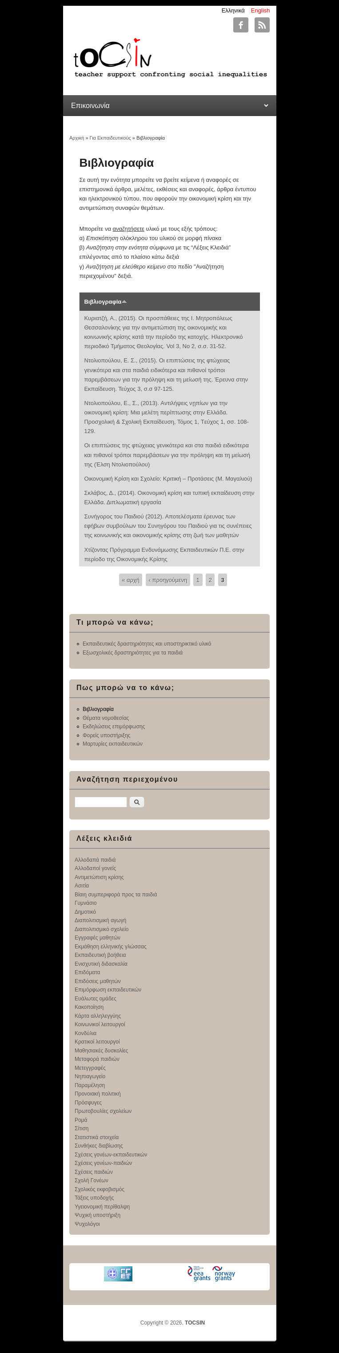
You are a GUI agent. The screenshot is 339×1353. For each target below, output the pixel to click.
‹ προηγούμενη (168, 579)
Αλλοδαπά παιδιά (95, 860)
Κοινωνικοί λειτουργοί (100, 1024)
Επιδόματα (87, 972)
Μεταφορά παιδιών (97, 1059)
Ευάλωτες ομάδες (95, 999)
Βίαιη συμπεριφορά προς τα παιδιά (116, 894)
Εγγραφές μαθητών (97, 938)
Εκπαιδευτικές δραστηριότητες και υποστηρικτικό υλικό (147, 644)
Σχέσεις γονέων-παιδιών (103, 1163)
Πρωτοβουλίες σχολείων (103, 1111)
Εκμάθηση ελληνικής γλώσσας (111, 946)
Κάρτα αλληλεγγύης (98, 1016)
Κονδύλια (85, 1033)
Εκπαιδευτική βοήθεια (100, 955)
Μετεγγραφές (90, 1068)
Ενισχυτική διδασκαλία (101, 964)
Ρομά (81, 1120)
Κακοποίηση (89, 1007)
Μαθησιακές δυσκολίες (101, 1051)
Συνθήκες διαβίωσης (99, 1146)
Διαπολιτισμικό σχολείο (102, 929)
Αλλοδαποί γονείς (95, 868)
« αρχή (131, 579)
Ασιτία (82, 886)
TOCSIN (195, 1323)
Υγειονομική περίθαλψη (102, 1207)
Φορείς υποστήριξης (107, 735)
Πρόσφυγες (88, 1103)
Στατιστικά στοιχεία (97, 1137)
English (260, 10)
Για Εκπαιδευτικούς (110, 138)
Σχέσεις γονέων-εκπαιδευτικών (111, 1155)
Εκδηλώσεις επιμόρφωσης (114, 726)
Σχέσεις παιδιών (94, 1172)
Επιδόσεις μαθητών (98, 981)
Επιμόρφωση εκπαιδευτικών (108, 990)
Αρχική (76, 138)
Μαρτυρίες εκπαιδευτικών (113, 744)
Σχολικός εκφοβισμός (99, 1189)
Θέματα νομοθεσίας (106, 718)
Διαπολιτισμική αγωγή (100, 920)
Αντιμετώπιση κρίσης (99, 877)
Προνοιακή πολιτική (98, 1094)
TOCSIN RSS (262, 24)
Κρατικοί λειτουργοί (97, 1042)
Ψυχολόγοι (87, 1224)
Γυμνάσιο (86, 903)
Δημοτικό (85, 912)
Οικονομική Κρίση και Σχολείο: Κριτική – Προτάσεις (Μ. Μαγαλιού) (168, 478)
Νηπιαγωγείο (90, 1076)
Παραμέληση (90, 1085)
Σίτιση (82, 1128)
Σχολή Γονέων (91, 1180)
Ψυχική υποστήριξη (97, 1215)
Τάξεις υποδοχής (94, 1198)
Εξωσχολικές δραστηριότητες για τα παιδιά (133, 653)
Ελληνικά (233, 10)
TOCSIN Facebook (240, 24)
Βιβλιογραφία (105, 301)
